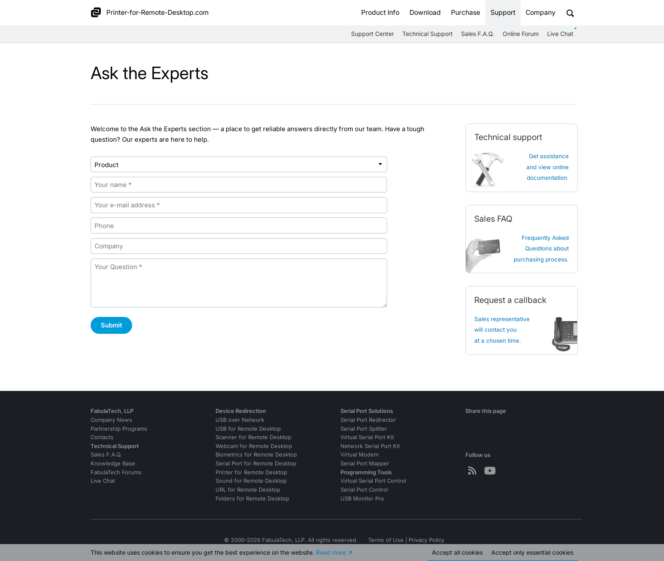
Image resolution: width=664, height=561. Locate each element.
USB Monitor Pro (362, 498)
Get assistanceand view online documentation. (547, 167)
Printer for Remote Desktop (251, 472)
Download (425, 12)
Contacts (102, 437)
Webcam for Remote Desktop (254, 446)
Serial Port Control (364, 490)
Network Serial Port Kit (370, 446)
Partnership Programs (119, 429)
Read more (331, 552)
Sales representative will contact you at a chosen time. (502, 330)
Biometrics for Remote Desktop (256, 454)
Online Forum (521, 33)
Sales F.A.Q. (477, 33)
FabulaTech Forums (116, 472)
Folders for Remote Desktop (252, 498)
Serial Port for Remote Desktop (256, 463)
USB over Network (240, 420)
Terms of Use (386, 540)
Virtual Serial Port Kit (367, 437)
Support (502, 12)
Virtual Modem (359, 454)
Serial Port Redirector (368, 420)
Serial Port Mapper (364, 463)
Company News (111, 420)
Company (541, 12)
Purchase (465, 12)
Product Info (380, 12)
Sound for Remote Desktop (251, 481)
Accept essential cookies (532, 552)
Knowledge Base (113, 463)
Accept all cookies (457, 552)
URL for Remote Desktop (248, 490)
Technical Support (427, 33)
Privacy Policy (426, 540)
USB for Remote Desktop (248, 429)
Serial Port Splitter (363, 429)
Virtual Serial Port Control (373, 481)
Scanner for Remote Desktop (253, 437)
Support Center (372, 33)
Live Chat (560, 33)
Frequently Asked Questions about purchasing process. (541, 248)
